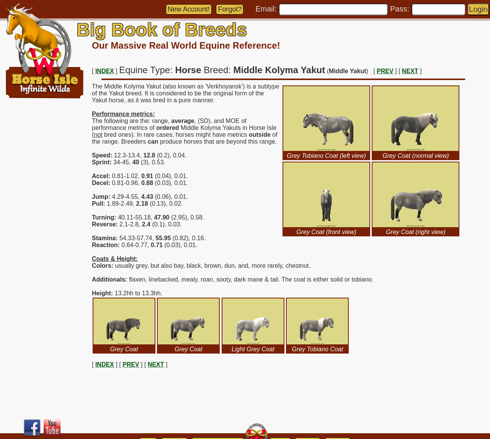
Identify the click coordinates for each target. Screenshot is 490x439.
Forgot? (230, 9)
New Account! (189, 9)
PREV (385, 71)
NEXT (410, 71)
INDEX (104, 71)
